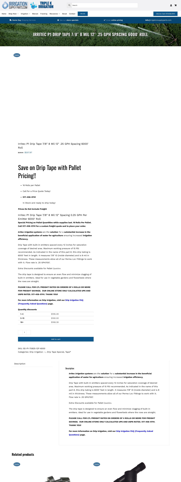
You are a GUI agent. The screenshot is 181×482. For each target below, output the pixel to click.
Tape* (68, 352)
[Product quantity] (24, 332)
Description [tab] (19, 364)
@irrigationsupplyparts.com (158, 20)
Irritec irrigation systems (30, 232)
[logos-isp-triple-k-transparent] (28, 2)
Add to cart (55, 339)
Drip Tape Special (55, 352)
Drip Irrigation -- (38, 352)
